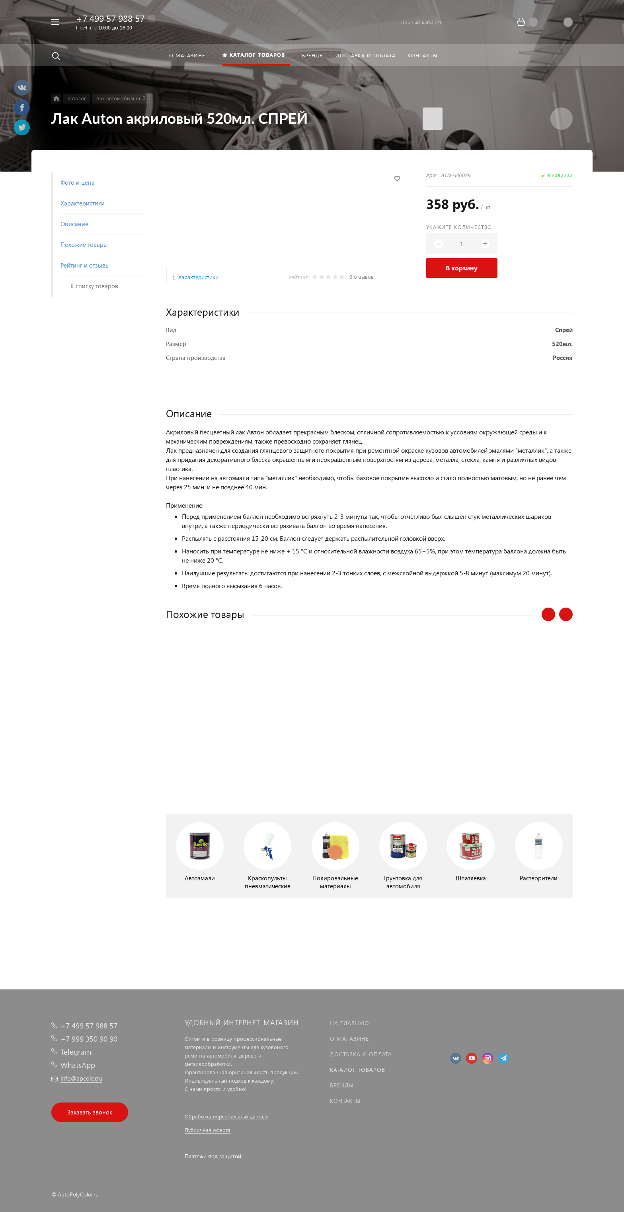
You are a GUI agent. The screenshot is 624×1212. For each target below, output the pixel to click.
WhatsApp (77, 1065)
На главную (349, 1023)
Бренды (342, 1085)
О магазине (349, 1038)
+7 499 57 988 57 (110, 18)
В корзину (462, 268)
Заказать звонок (89, 1112)
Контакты (345, 1100)
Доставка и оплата (361, 1054)
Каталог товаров (357, 1069)
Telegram (75, 1052)
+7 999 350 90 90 (88, 1039)
